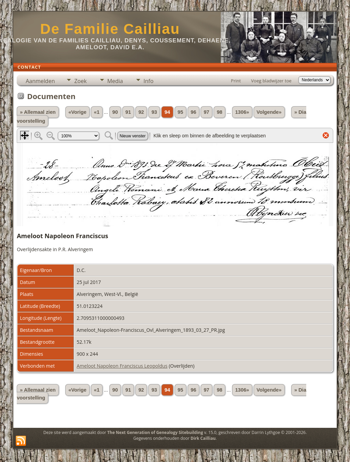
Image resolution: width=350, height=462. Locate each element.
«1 (96, 112)
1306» (242, 112)
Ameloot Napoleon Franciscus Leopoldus (122, 366)
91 (128, 112)
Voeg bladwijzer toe (271, 81)
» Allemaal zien (38, 112)
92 (141, 112)
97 (206, 112)
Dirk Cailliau (203, 438)
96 (193, 112)
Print (236, 81)
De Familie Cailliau (110, 29)
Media (115, 81)
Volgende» (269, 112)
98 (219, 112)
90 (115, 112)
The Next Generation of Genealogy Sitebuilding (155, 432)
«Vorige (77, 112)
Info (148, 81)
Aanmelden (40, 81)
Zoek (80, 81)
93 (154, 112)
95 (180, 112)
